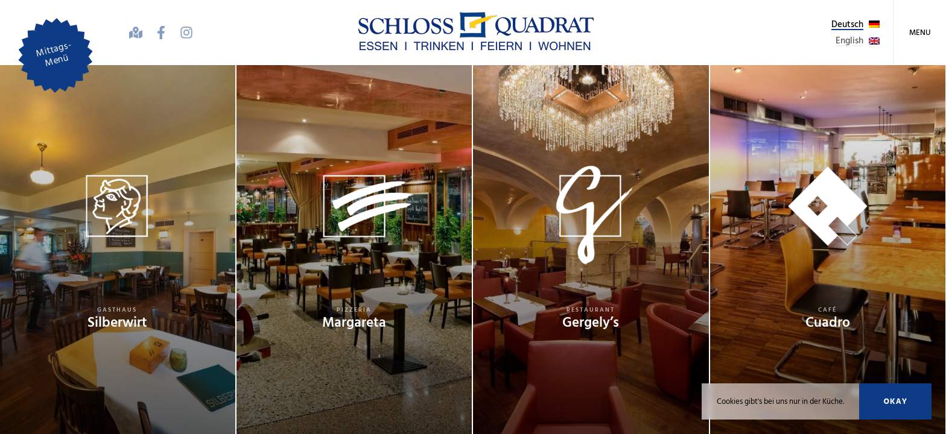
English (849, 41)
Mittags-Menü (53, 54)
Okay (895, 401)
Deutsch (847, 24)
